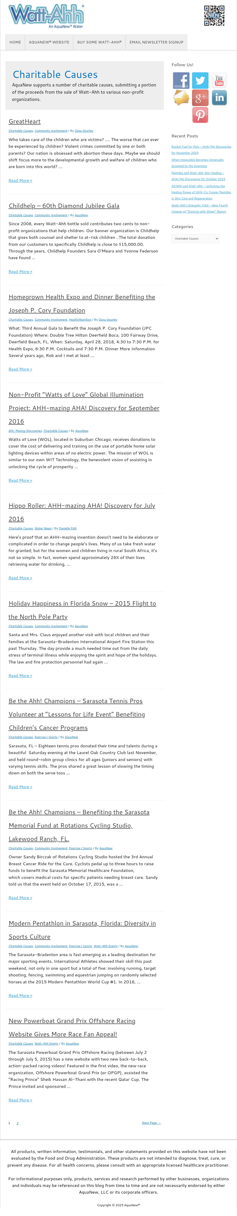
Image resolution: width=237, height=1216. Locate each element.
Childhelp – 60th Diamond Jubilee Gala (63, 205)
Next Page (149, 1122)
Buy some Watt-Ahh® (99, 42)
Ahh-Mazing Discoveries (26, 430)
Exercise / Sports (48, 737)
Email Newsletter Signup (156, 42)
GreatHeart (24, 121)
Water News (45, 528)
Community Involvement (53, 130)
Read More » (20, 180)
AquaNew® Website (49, 42)
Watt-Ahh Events (110, 945)
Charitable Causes (21, 130)
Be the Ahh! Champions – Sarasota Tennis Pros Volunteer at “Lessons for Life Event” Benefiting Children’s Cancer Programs (76, 714)
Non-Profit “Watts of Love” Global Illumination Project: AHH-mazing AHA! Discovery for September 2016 (83, 407)
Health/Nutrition (84, 319)
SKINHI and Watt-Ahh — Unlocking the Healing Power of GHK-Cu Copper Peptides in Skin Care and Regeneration (200, 192)
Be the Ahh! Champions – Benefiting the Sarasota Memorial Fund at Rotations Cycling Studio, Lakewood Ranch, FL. (78, 825)
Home (15, 42)
